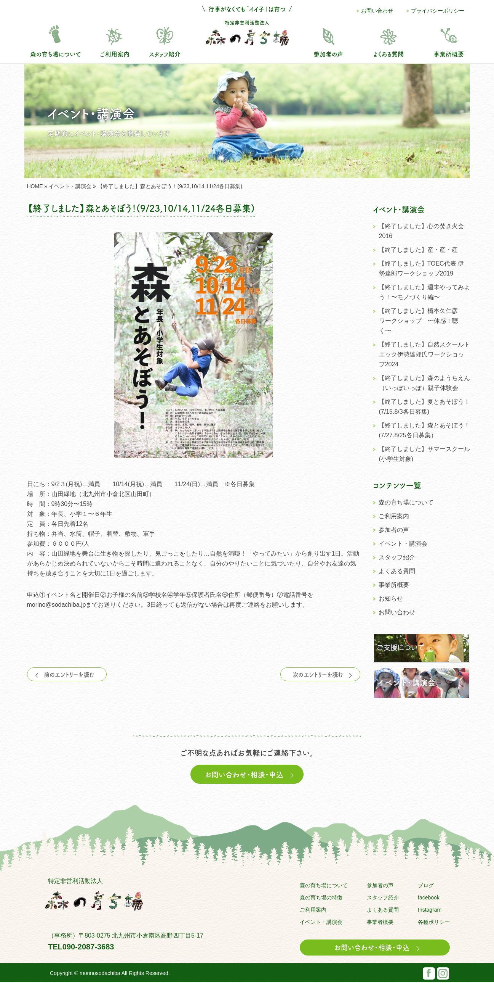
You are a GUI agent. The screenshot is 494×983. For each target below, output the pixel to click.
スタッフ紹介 (165, 54)
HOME (35, 186)
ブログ (426, 886)
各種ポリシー (434, 923)
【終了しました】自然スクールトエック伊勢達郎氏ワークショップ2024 (424, 354)
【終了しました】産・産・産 (418, 250)
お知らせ (391, 598)
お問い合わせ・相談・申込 (249, 775)
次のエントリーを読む (320, 674)
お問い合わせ (377, 11)
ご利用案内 (114, 54)
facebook (429, 898)
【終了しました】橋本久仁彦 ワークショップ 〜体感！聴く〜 (421, 321)
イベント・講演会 (70, 186)
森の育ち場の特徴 (321, 898)
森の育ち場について (55, 54)
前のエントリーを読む (67, 674)
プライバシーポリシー (437, 11)
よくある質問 (388, 54)
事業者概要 (380, 923)
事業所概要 (448, 54)
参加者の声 (328, 54)
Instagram (429, 910)
